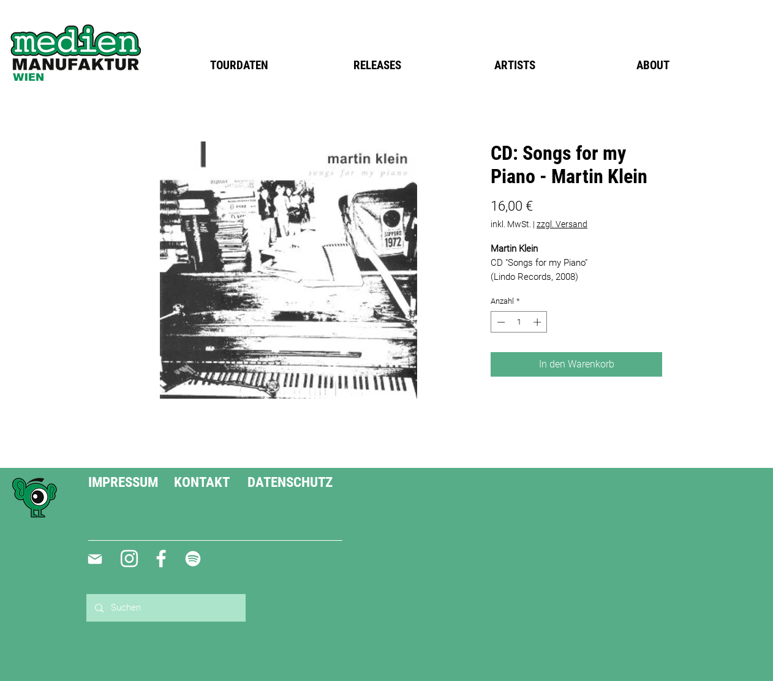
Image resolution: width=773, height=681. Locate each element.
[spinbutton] (519, 322)
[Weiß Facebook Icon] (161, 558)
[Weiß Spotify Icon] (193, 558)
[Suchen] (165, 608)
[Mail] (94, 559)
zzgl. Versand (562, 224)
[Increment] (538, 322)
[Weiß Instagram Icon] (129, 558)
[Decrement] (499, 322)
